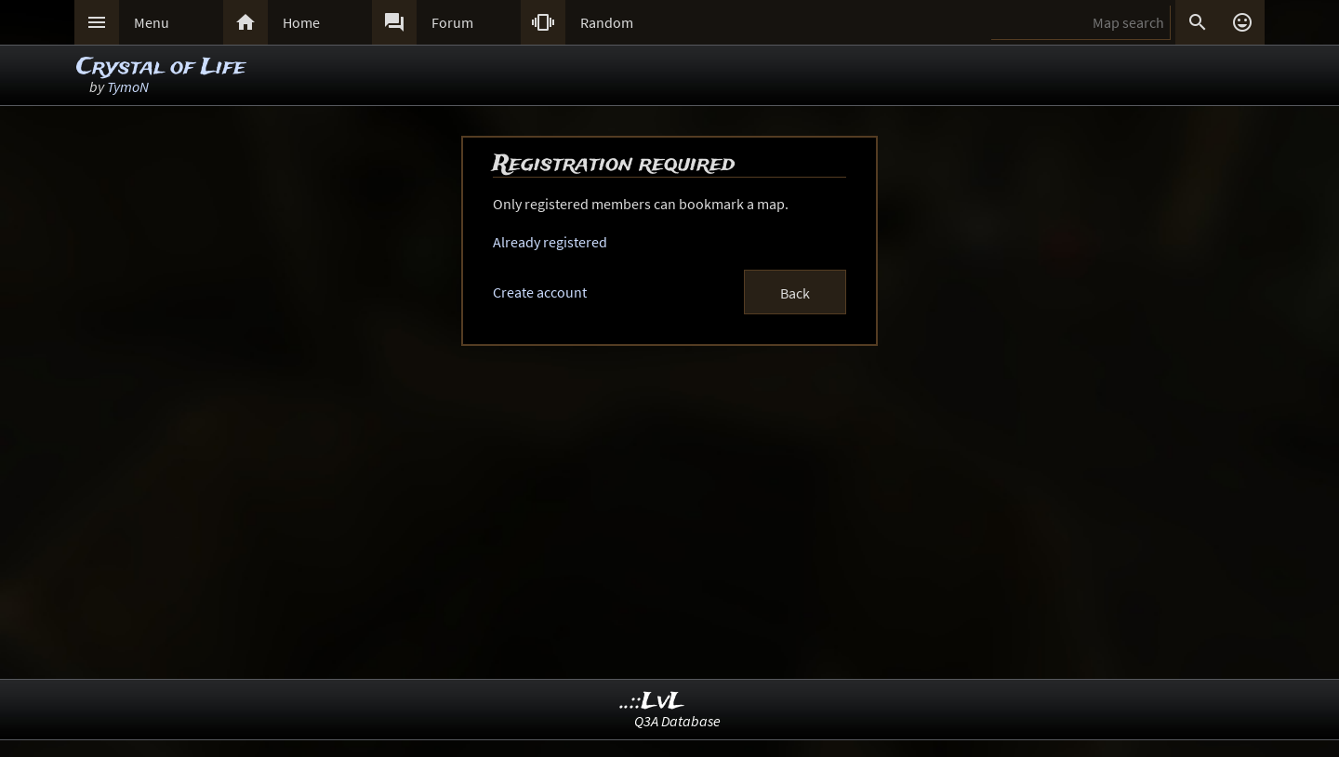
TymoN (128, 86)
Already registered (550, 241)
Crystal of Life (160, 67)
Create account (540, 292)
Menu (151, 22)
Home (301, 22)
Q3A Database (677, 720)
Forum (452, 22)
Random (606, 22)
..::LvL (652, 701)
